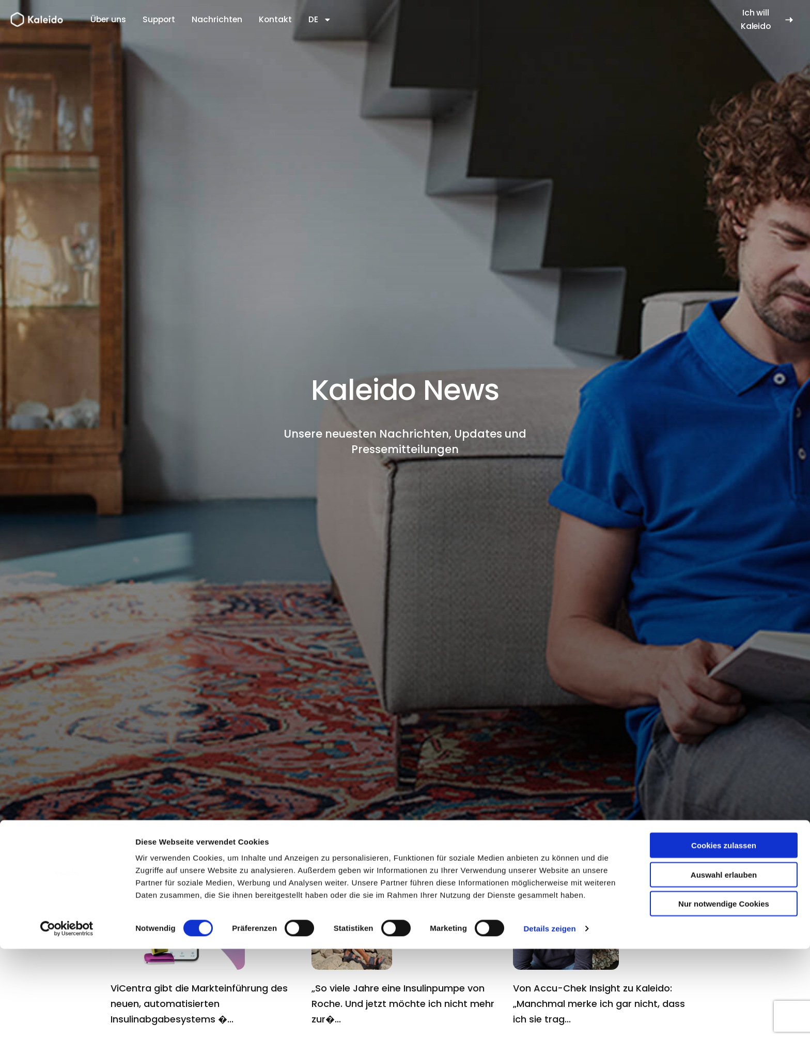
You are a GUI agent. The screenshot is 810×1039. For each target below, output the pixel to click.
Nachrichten (217, 19)
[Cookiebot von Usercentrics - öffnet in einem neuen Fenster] (67, 1019)
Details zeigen (549, 1018)
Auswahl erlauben (724, 964)
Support (159, 19)
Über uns (108, 19)
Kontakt (275, 19)
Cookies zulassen (723, 935)
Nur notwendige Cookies (723, 993)
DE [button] (320, 19)
